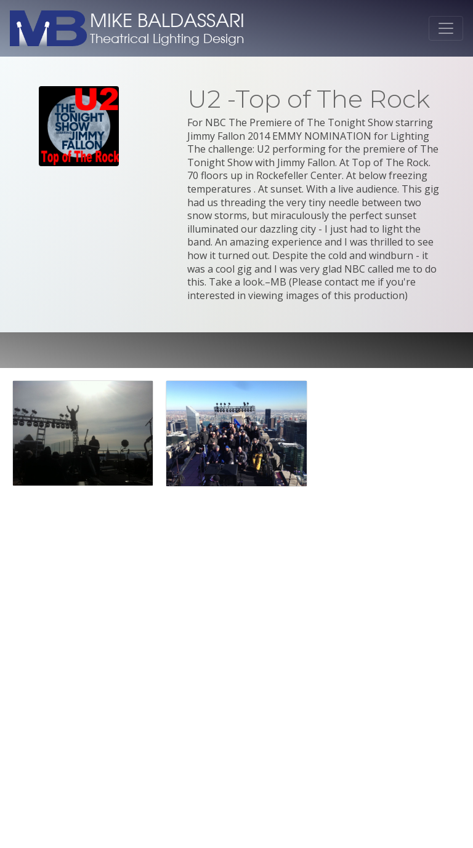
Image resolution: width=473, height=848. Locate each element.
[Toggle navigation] (446, 28)
